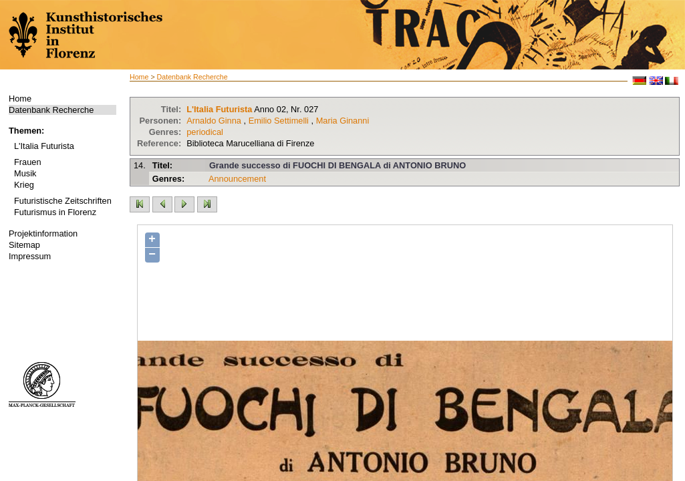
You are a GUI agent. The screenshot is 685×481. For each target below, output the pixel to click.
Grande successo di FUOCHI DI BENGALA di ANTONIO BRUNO (337, 165)
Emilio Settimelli (279, 121)
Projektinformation (43, 233)
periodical (204, 132)
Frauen (27, 162)
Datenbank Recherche (51, 110)
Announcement (237, 179)
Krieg (24, 185)
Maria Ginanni (343, 121)
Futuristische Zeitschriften (63, 201)
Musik (25, 173)
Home (20, 99)
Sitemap (24, 245)
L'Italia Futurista (44, 146)
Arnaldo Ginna (213, 121)
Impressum (30, 256)
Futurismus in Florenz (55, 212)
